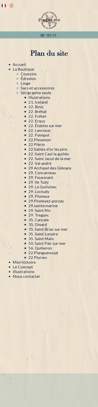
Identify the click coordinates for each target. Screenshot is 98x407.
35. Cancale (38, 219)
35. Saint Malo (41, 238)
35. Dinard (37, 224)
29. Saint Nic (39, 210)
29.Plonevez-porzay (46, 200)
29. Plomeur (39, 196)
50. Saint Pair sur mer (47, 243)
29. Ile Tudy (38, 182)
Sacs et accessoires (37, 88)
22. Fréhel (37, 116)
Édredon (28, 78)
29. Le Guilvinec (42, 186)
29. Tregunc (38, 215)
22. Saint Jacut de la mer (49, 158)
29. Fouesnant (40, 177)
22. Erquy (36, 120)
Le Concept (23, 266)
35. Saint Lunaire (43, 233)
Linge (25, 83)
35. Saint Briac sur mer (48, 229)
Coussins (29, 73)
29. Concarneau (42, 172)
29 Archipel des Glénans (49, 168)
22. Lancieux (39, 130)
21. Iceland (38, 102)
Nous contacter (26, 276)
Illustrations (39, 97)
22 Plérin (36, 144)
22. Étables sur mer (45, 125)
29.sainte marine (43, 205)
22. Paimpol (38, 135)
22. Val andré (39, 163)
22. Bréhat (37, 111)
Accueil (19, 64)
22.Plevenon (39, 139)
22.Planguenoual (43, 252)
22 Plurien (37, 257)
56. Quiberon (40, 248)
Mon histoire (24, 262)
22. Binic (36, 106)
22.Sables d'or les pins (47, 149)
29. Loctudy (38, 191)
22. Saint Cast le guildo (48, 153)
